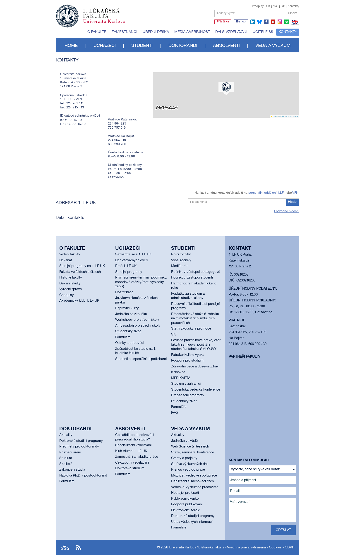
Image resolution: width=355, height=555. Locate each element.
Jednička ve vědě (184, 441)
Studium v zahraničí (186, 383)
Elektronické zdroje (185, 510)
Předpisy (258, 6)
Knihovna (178, 372)
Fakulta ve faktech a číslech (80, 272)
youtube (273, 22)
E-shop (241, 21)
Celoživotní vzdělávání (132, 462)
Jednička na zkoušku (131, 314)
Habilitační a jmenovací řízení (192, 481)
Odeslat (283, 530)
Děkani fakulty (70, 283)
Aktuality (65, 435)
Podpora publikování (186, 504)
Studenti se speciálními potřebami (141, 359)
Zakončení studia (72, 469)
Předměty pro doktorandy (79, 446)
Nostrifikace (124, 292)
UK (268, 6)
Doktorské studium (129, 468)
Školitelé (65, 464)
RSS (78, 547)
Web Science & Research (190, 446)
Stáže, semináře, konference (192, 452)
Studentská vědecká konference (195, 389)
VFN (295, 192)
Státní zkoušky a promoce (191, 328)
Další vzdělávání (231, 32)
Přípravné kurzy (127, 308)
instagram (280, 22)
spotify (286, 22)
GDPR (289, 547)
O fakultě (96, 32)
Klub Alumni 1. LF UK (131, 451)
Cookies (275, 547)
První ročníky (181, 254)
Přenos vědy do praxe (188, 469)
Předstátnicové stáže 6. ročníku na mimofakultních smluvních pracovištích (195, 319)
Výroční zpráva (70, 289)
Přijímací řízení (70, 452)
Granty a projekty (184, 458)
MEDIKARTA (180, 378)
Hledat (292, 13)
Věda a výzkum (272, 46)
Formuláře (122, 337)
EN (294, 24)
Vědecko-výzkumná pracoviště (194, 487)
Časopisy (66, 295)
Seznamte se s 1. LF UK (133, 254)
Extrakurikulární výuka (187, 355)
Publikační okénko (185, 498)
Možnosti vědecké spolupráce (194, 475)
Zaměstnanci (124, 32)
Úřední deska (156, 32)
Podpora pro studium (187, 360)
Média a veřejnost (192, 32)
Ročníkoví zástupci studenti (192, 277)
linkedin (252, 22)
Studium (65, 458)
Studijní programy (128, 272)
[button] (226, 88)
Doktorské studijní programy (81, 441)
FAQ (174, 412)
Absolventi (226, 46)
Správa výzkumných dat (189, 464)
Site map (65, 547)
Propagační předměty (187, 395)
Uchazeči (105, 46)
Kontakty (293, 6)
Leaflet (274, 116)
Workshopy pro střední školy (137, 319)
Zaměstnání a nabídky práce (136, 456)
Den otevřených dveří (131, 260)
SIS (283, 6)
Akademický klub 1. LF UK (79, 300)
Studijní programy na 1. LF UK (82, 266)
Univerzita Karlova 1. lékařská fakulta (196, 547)
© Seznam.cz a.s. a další (288, 116)
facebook (266, 22)
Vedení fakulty (69, 254)
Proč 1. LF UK (126, 266)
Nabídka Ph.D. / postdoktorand (83, 475)
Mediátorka (179, 266)
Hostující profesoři (185, 492)
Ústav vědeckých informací (191, 521)
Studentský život (128, 331)
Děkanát (65, 260)
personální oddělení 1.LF (266, 192)
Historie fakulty (70, 277)
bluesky (259, 22)
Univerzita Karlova (107, 23)
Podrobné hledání (286, 211)
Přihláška (223, 21)
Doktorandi (182, 46)
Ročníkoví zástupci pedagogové (195, 272)
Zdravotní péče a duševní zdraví (195, 366)
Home (71, 46)
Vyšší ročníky (181, 260)
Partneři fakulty (244, 356)
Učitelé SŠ (263, 32)
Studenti (142, 46)
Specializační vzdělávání (133, 445)
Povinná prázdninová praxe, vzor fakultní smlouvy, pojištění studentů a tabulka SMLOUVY (196, 345)
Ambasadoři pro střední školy (137, 325)
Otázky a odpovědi (129, 343)
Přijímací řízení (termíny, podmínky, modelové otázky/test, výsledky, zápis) (141, 282)
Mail (275, 6)
